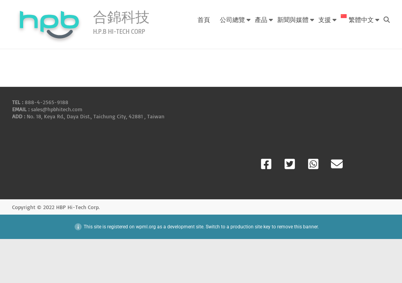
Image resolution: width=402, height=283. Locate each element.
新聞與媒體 (293, 19)
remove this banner (297, 227)
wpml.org (146, 227)
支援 (324, 19)
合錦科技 (121, 17)
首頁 (203, 19)
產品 (261, 19)
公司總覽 (232, 19)
